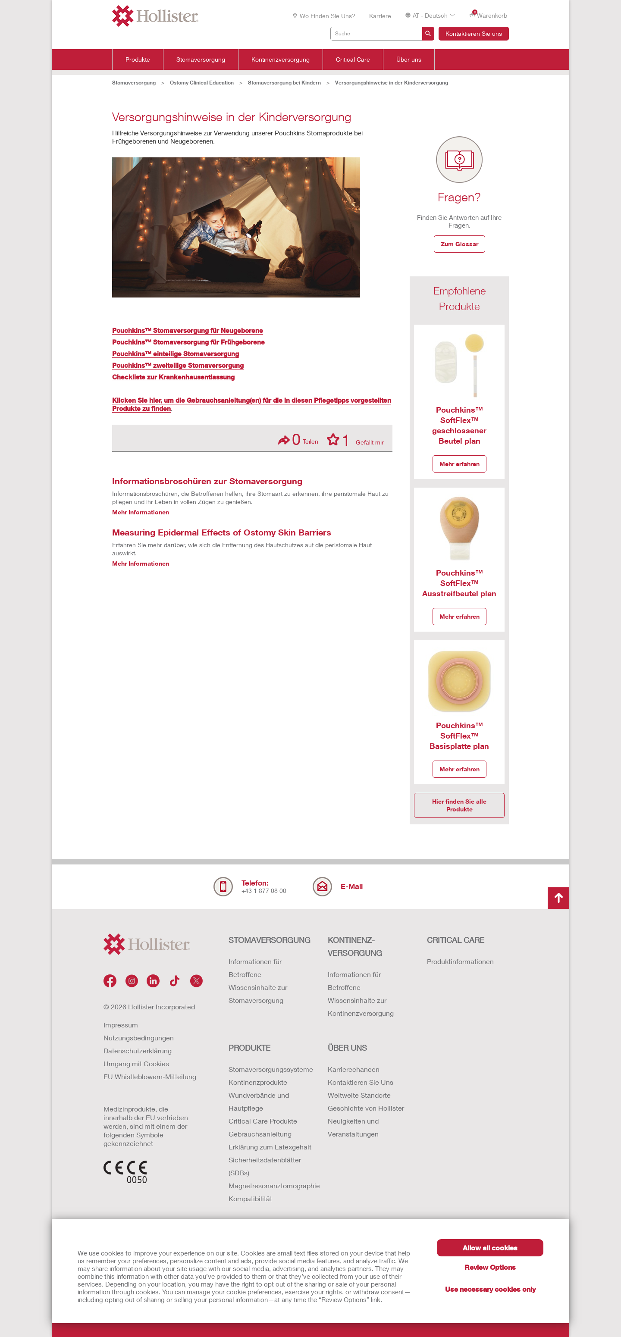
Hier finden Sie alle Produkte (459, 805)
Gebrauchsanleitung (260, 1134)
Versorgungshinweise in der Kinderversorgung (391, 82)
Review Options (490, 1267)
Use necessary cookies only (490, 1289)
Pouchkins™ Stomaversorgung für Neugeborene (187, 330)
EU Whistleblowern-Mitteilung (150, 1076)
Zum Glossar (459, 243)
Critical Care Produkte (263, 1121)
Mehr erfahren (459, 463)
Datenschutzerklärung (138, 1050)
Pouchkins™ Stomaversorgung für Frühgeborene (188, 342)
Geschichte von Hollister (366, 1108)
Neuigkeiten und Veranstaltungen (353, 1127)
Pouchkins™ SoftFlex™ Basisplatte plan (459, 735)
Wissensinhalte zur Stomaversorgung (258, 993)
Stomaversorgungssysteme (269, 1069)
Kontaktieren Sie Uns (360, 1082)
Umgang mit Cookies (136, 1063)
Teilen (298, 439)
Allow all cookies (490, 1247)
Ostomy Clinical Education (202, 82)
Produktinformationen (460, 961)
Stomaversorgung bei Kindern (284, 82)
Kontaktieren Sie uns (473, 33)
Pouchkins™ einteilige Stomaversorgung (175, 353)
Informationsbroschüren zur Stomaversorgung (207, 481)
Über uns (408, 59)
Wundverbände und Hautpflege (259, 1101)
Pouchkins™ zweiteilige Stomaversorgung (178, 365)
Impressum (121, 1025)
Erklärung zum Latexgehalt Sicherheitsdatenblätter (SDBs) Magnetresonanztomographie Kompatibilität (269, 1172)
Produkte (137, 59)
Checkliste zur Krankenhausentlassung (173, 377)
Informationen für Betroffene (255, 967)
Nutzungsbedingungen (139, 1037)
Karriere (380, 15)
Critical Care (353, 59)
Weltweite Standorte (359, 1095)
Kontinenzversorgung (280, 59)
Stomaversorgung (200, 59)
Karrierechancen (354, 1069)
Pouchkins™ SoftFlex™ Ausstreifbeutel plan (459, 583)
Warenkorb (488, 14)
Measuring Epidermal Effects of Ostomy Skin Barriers (221, 532)
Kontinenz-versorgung (355, 946)
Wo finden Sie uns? (323, 15)
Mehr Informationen (140, 512)
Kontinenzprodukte (258, 1082)
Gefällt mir (355, 439)
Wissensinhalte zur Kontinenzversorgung (361, 1006)
